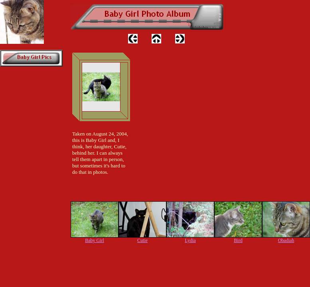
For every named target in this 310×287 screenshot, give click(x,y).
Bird (238, 240)
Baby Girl (94, 240)
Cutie (142, 240)
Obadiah (286, 240)
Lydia (190, 240)
